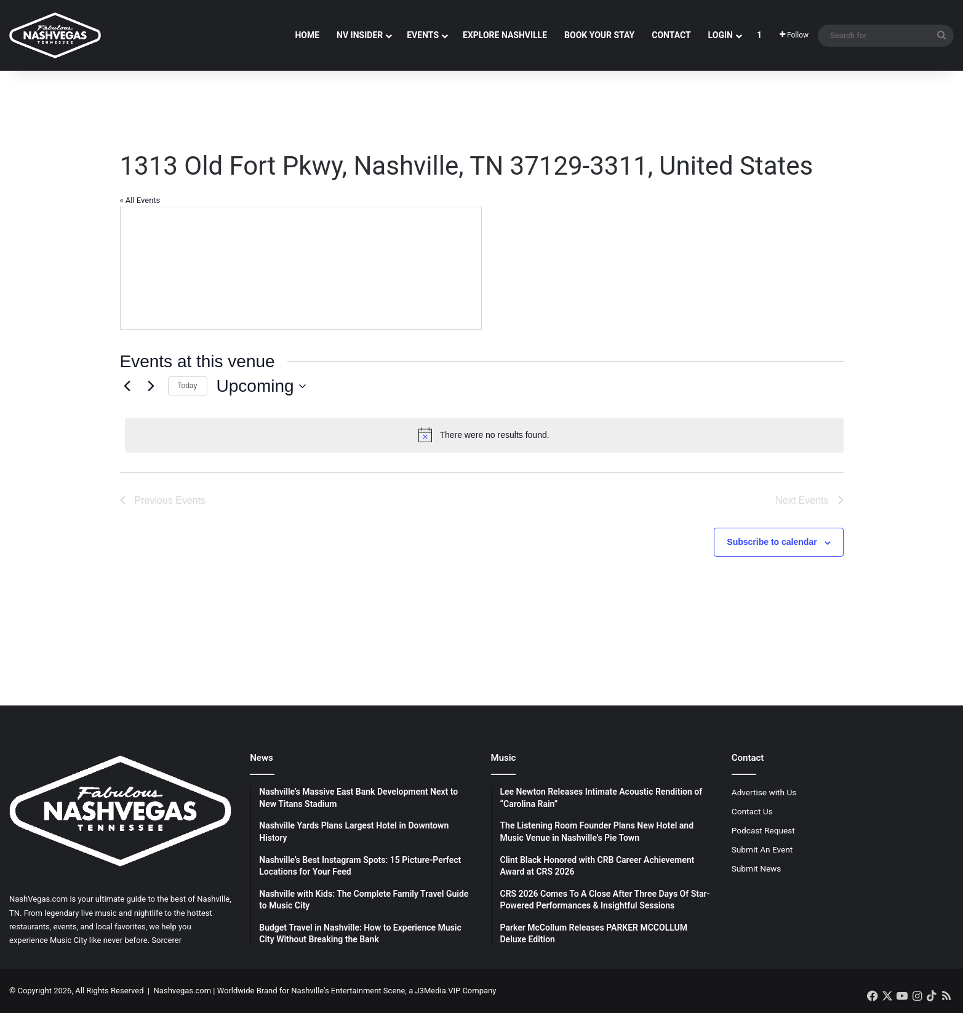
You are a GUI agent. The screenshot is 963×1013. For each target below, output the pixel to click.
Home (307, 35)
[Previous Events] (127, 386)
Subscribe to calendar (772, 542)
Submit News (756, 868)
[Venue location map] (300, 268)
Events (423, 35)
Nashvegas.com (182, 990)
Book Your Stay (599, 35)
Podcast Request (763, 830)
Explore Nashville (505, 35)
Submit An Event (762, 849)
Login (720, 35)
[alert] (484, 435)
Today (188, 385)
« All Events (140, 200)
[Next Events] (151, 386)
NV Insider (360, 35)
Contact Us (752, 811)
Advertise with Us (764, 792)
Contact (671, 35)
